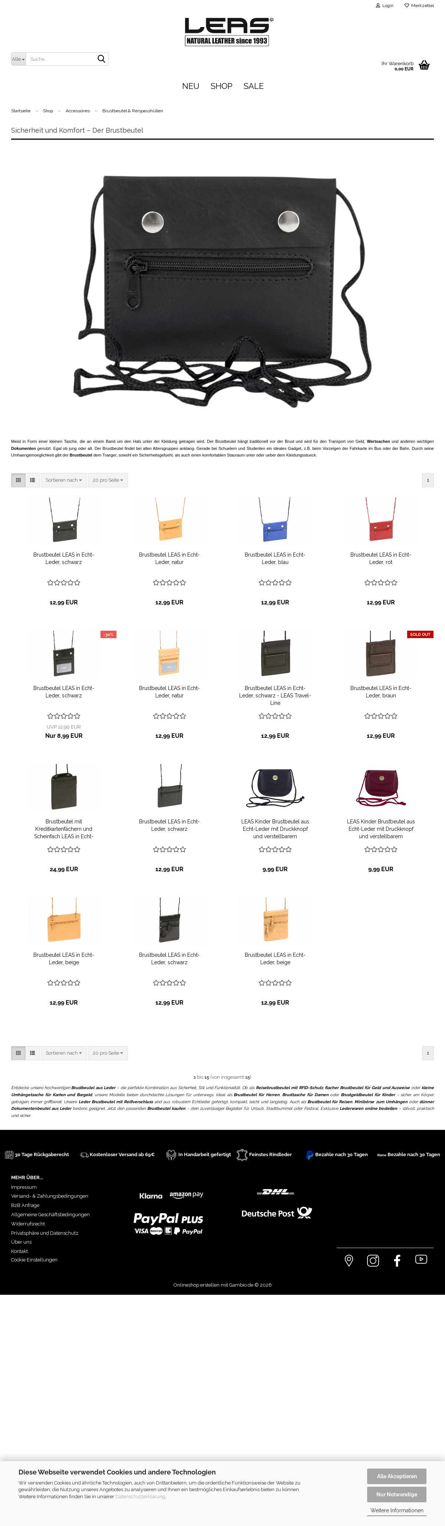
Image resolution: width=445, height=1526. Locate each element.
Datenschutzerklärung (140, 1496)
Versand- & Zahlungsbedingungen (49, 1196)
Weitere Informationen (396, 1510)
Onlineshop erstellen (197, 1285)
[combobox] (64, 480)
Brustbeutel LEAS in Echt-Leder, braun (380, 692)
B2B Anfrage (25, 1205)
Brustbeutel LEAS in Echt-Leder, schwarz (63, 558)
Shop (222, 86)
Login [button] (384, 5)
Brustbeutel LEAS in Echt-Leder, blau (275, 558)
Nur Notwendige (396, 1494)
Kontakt (19, 1251)
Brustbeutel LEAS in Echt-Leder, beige (63, 958)
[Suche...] (18, 59)
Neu (191, 86)
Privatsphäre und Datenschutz (44, 1233)
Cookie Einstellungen (34, 1260)
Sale (254, 86)
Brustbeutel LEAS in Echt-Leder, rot (380, 558)
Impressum (24, 1187)
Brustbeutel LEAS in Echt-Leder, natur (169, 558)
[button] (18, 480)
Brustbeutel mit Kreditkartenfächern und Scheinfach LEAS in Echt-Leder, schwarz (63, 829)
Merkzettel (419, 5)
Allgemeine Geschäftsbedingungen (50, 1214)
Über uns (21, 1242)
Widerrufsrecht (28, 1224)
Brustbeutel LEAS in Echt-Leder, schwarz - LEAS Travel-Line (275, 695)
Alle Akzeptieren (397, 1476)
